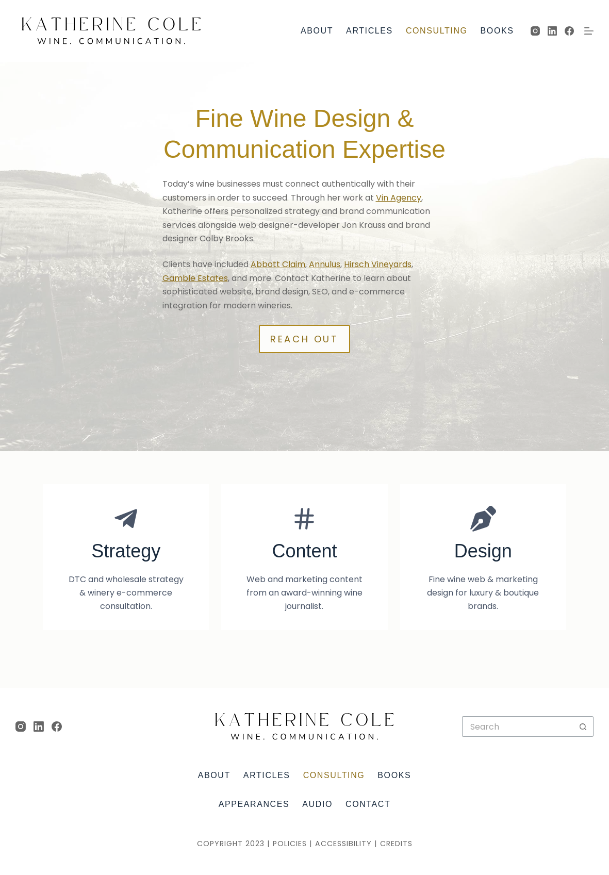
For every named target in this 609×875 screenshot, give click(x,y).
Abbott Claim (278, 264)
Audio (317, 804)
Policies (290, 843)
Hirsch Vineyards (378, 264)
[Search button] (583, 726)
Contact (367, 804)
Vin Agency (398, 198)
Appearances (254, 804)
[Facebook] (569, 31)
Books (497, 30)
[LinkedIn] (552, 31)
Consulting (437, 30)
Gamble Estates (195, 278)
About (317, 30)
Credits (396, 843)
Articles (369, 30)
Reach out (304, 339)
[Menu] (589, 31)
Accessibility (343, 843)
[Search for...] (517, 726)
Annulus (324, 264)
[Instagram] (535, 31)
